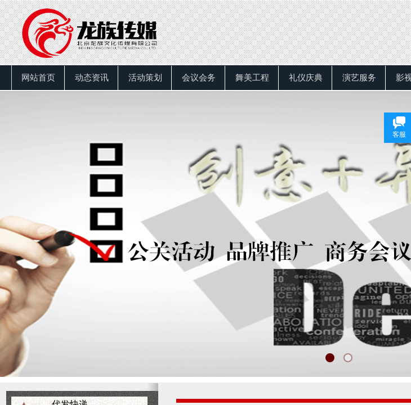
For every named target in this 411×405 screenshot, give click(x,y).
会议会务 (199, 77)
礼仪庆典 (306, 77)
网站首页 (38, 77)
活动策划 (145, 77)
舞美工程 (252, 77)
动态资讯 (92, 77)
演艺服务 (359, 77)
